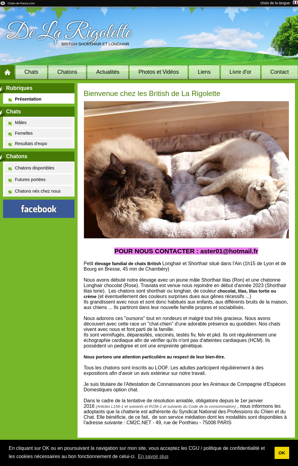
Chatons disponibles (31, 168)
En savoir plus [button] (153, 456)
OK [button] (282, 452)
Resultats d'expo (27, 143)
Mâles (17, 122)
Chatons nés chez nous (34, 191)
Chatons (67, 72)
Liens (204, 72)
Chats (31, 72)
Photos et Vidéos (158, 72)
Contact (279, 72)
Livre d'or (240, 72)
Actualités (108, 72)
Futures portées (27, 179)
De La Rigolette (68, 33)
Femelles (20, 133)
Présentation (24, 99)
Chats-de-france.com (21, 3)
